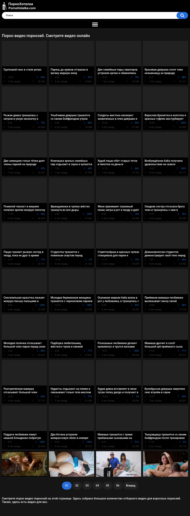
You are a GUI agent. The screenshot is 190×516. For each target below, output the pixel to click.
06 (117, 485)
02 (77, 485)
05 (107, 485)
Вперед (130, 485)
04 (97, 485)
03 (87, 485)
